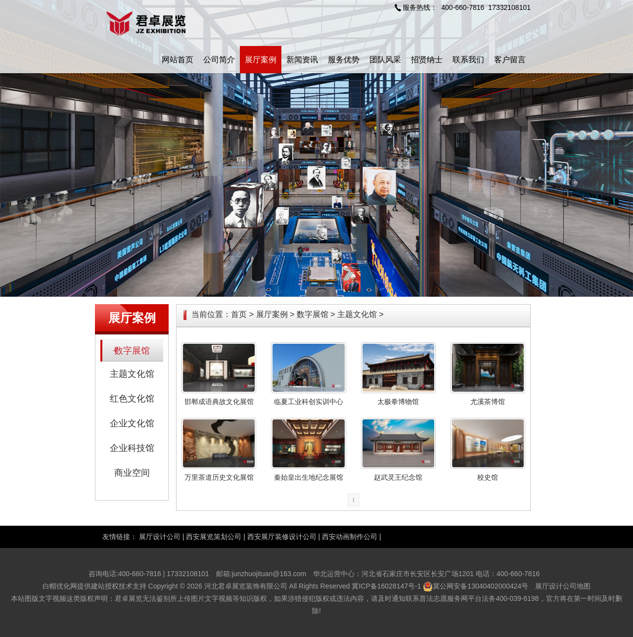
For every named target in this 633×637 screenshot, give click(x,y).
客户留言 (510, 59)
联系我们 (468, 59)
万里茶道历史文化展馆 (219, 477)
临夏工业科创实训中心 (308, 402)
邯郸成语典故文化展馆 (219, 402)
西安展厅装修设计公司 (281, 537)
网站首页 (177, 59)
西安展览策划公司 (213, 537)
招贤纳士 (427, 59)
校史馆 (487, 477)
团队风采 (385, 59)
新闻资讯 (302, 59)
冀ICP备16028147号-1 (386, 586)
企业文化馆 (132, 423)
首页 (239, 314)
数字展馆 (132, 351)
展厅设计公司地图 (562, 586)
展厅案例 (260, 59)
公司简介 (219, 59)
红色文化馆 (132, 399)
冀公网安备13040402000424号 (480, 586)
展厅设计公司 (160, 537)
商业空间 (132, 473)
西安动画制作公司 (349, 537)
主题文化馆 (132, 374)
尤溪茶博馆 (487, 402)
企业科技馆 (132, 448)
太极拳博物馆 (398, 402)
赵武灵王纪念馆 (398, 477)
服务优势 (344, 59)
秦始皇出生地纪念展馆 (308, 477)
